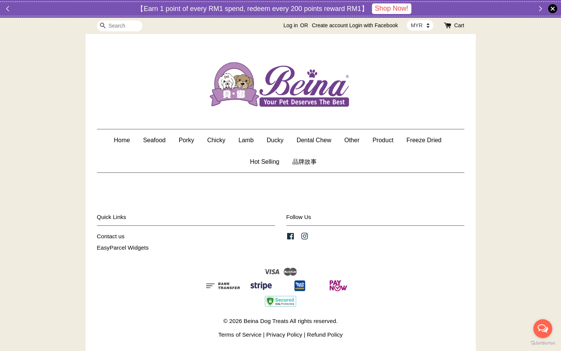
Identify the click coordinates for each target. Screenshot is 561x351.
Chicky (216, 140)
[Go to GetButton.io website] (543, 343)
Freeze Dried (423, 140)
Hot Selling (264, 161)
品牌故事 (304, 161)
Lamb (246, 140)
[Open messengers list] (542, 328)
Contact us (111, 236)
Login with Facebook (373, 25)
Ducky (275, 140)
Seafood (154, 140)
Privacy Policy (284, 334)
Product (382, 140)
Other (351, 140)
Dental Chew (314, 140)
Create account (330, 25)
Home (122, 140)
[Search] (119, 25)
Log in (290, 25)
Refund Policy (324, 334)
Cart (459, 25)
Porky (186, 140)
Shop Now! (391, 8)
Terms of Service (239, 334)
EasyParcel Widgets (123, 247)
